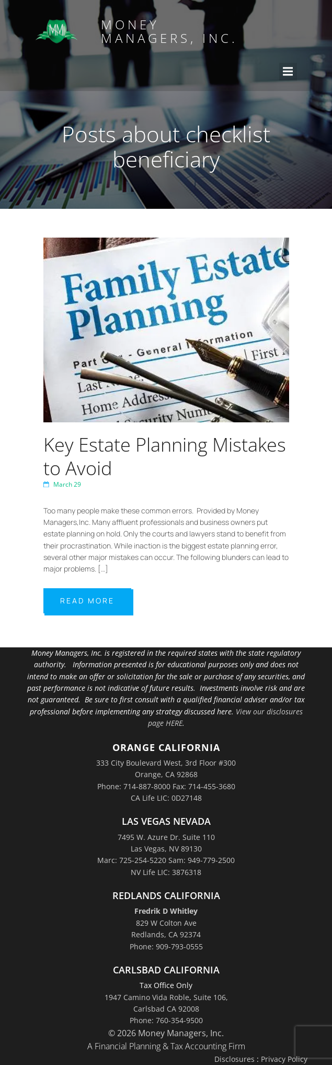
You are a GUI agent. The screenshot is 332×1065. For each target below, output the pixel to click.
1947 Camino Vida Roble (147, 997)
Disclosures (234, 1059)
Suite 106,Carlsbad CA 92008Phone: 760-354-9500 (179, 1009)
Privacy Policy (284, 1059)
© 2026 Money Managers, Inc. (166, 1033)
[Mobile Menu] (288, 72)
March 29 (62, 484)
